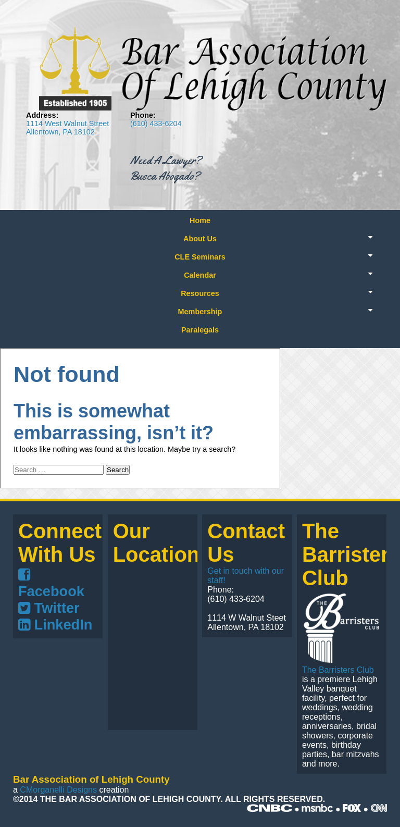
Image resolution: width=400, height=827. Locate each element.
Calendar (200, 275)
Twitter (49, 608)
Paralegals (200, 329)
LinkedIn (55, 624)
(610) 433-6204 (155, 123)
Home (200, 220)
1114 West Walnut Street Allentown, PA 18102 (67, 127)
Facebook (51, 583)
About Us (200, 238)
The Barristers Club (338, 669)
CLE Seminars (200, 257)
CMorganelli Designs (58, 789)
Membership (200, 311)
